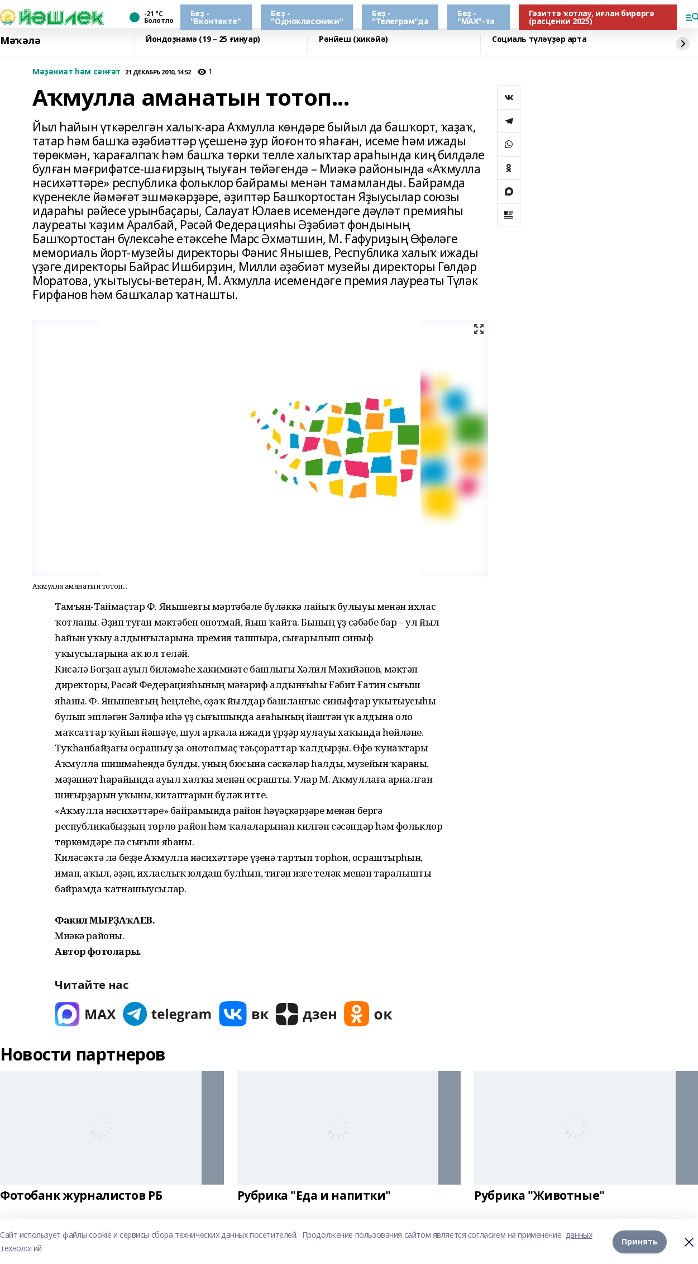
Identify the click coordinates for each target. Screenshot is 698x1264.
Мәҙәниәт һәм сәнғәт (76, 72)
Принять (639, 1241)
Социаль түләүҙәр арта (539, 39)
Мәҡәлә (20, 41)
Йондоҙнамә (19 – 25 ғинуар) (203, 39)
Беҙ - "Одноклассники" (307, 17)
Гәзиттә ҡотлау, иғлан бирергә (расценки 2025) (591, 17)
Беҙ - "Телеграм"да (400, 17)
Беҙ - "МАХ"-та (476, 17)
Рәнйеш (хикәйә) (353, 39)
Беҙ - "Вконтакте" (215, 17)
